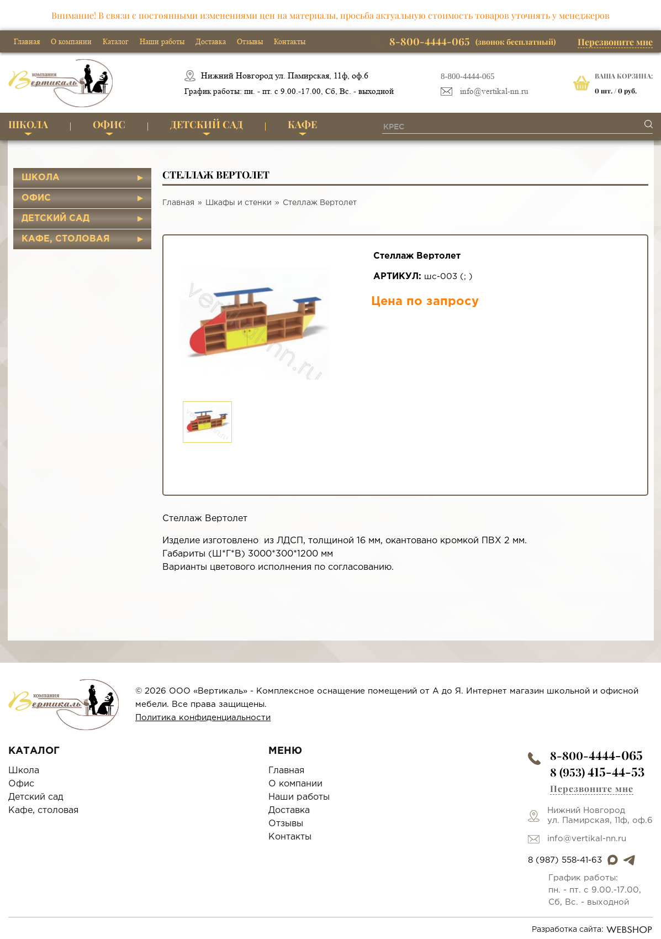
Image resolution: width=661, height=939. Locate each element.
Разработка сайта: (592, 929)
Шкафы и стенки (238, 203)
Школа (28, 124)
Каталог (116, 41)
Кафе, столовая (66, 239)
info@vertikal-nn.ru (494, 91)
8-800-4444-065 (468, 76)
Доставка (210, 41)
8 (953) (597, 771)
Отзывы (250, 41)
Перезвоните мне (615, 42)
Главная (27, 41)
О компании (71, 41)
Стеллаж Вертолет (320, 203)
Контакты (289, 41)
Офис (109, 124)
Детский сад (206, 124)
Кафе (302, 124)
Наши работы (162, 41)
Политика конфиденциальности (203, 717)
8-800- (596, 755)
